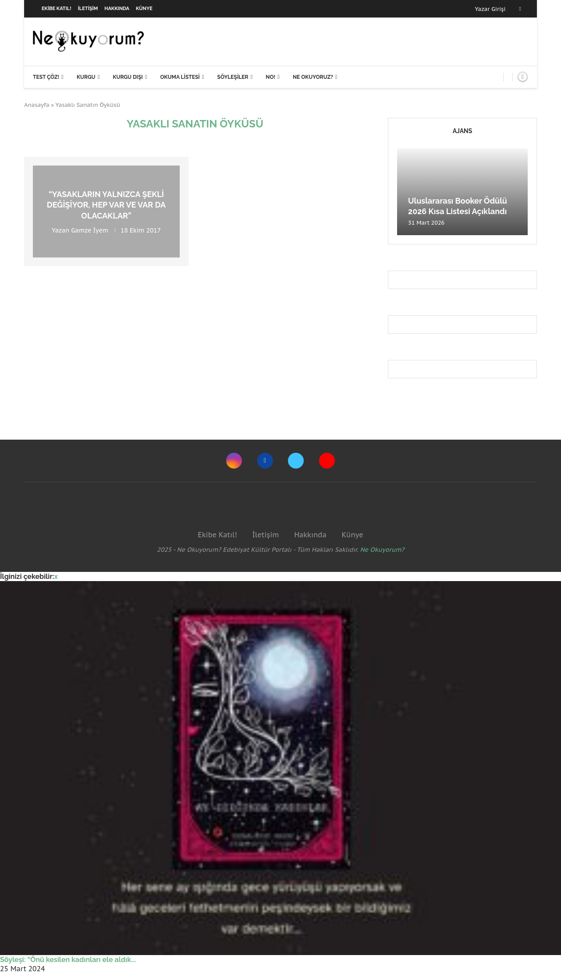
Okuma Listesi (179, 77)
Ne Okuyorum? (382, 549)
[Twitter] (296, 461)
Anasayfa (37, 105)
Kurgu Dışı (127, 77)
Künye (144, 8)
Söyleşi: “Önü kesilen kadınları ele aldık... (68, 959)
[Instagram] (234, 461)
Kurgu (86, 77)
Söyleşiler (233, 77)
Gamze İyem (89, 230)
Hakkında (116, 8)
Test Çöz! (46, 77)
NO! (270, 77)
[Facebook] (520, 8)
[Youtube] (327, 461)
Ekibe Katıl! (56, 8)
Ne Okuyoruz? (313, 77)
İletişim (88, 8)
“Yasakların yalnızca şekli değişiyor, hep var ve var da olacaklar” (106, 205)
